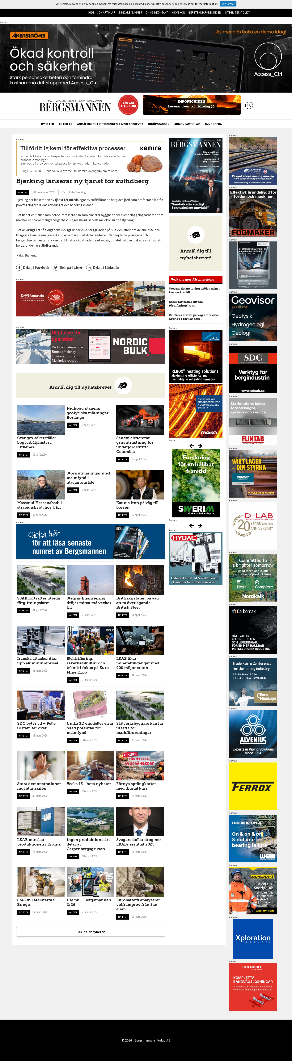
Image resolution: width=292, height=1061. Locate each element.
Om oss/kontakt (157, 12)
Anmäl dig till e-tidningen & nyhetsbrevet (110, 124)
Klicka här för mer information (200, 4)
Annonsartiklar (187, 124)
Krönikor (178, 12)
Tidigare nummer (130, 12)
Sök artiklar (106, 12)
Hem (91, 12)
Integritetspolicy (237, 12)
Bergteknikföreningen (204, 12)
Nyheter (47, 124)
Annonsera (213, 124)
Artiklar (65, 124)
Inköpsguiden (159, 124)
